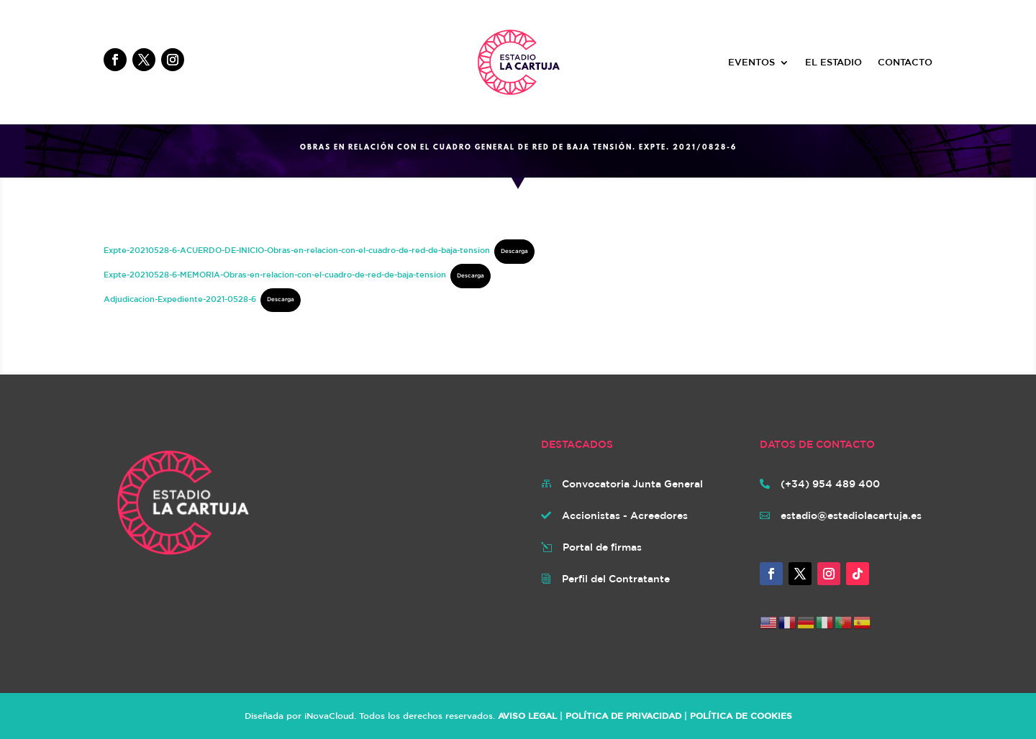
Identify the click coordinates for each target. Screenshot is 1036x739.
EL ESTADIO (833, 63)
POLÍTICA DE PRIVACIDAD (623, 715)
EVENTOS (751, 63)
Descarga (514, 250)
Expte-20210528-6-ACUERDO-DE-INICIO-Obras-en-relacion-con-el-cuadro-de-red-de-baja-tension (297, 249)
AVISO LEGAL (527, 715)
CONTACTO (905, 63)
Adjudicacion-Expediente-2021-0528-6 (180, 298)
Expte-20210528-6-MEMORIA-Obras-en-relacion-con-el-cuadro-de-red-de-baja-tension (275, 274)
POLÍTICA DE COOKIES (741, 715)
